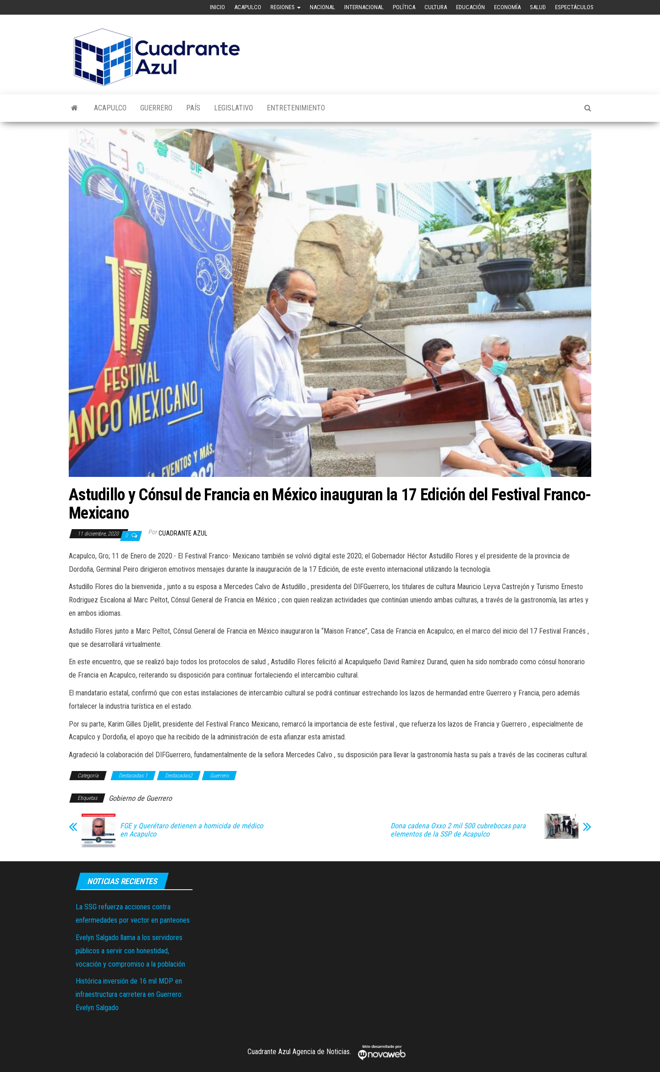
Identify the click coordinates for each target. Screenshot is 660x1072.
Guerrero (156, 108)
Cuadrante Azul (183, 533)
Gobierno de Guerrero (140, 798)
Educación (470, 7)
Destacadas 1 (133, 775)
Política (404, 7)
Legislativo (233, 108)
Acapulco (247, 7)
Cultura (435, 7)
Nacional (322, 7)
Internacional (364, 7)
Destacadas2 (178, 775)
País (193, 108)
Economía (507, 7)
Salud (538, 7)
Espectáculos (574, 7)
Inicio (217, 7)
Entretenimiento (296, 108)
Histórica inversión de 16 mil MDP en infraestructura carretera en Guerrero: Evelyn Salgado (129, 994)
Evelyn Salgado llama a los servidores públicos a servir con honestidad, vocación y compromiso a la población (130, 950)
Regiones (285, 7)
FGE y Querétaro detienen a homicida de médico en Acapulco (191, 830)
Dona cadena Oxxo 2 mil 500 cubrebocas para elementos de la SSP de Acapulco (458, 830)
